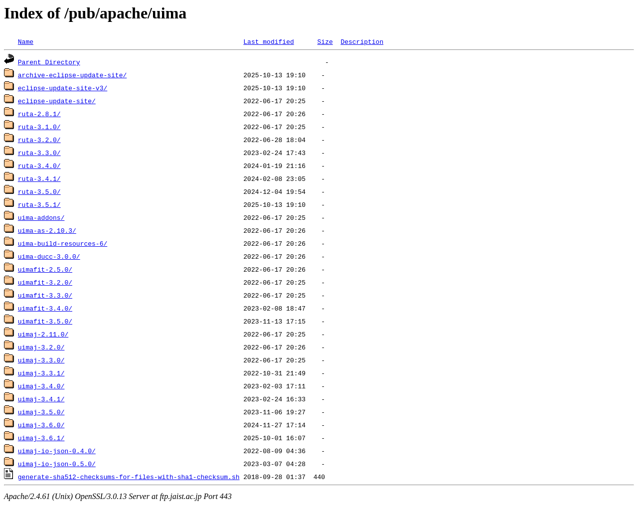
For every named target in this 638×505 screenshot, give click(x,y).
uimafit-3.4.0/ (45, 308)
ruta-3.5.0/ (39, 191)
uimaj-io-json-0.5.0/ (57, 463)
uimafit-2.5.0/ (45, 269)
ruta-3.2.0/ (39, 139)
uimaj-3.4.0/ (41, 385)
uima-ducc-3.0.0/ (49, 256)
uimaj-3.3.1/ (41, 372)
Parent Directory (49, 61)
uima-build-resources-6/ (62, 243)
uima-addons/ (41, 217)
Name (25, 41)
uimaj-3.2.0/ (41, 346)
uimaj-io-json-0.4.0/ (57, 450)
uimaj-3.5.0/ (41, 411)
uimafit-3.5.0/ (45, 321)
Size (324, 41)
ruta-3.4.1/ (39, 178)
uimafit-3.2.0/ (45, 282)
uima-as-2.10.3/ (47, 230)
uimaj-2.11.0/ (43, 334)
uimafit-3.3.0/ (45, 295)
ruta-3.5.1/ (39, 204)
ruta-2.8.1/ (39, 113)
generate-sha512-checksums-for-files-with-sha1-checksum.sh (129, 476)
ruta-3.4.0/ (39, 165)
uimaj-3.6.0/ (41, 424)
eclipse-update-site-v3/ (62, 87)
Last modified (268, 41)
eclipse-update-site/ (57, 100)
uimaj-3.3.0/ (41, 359)
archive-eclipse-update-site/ (72, 74)
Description (361, 41)
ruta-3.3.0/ (39, 152)
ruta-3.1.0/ (39, 126)
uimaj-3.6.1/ (41, 437)
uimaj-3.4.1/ (41, 398)
